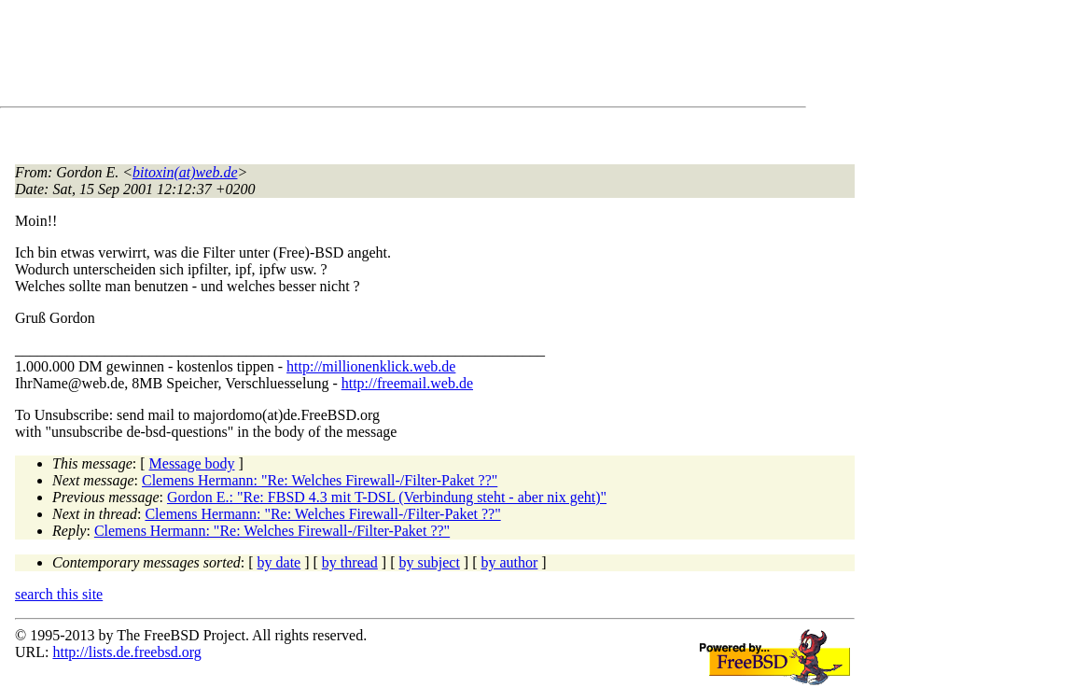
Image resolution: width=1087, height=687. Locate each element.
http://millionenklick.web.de (370, 366)
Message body (192, 463)
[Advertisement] (354, 57)
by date (279, 562)
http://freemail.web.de (407, 383)
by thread (350, 562)
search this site (59, 594)
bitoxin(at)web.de (184, 172)
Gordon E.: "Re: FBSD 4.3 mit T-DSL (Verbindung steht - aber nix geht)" (386, 497)
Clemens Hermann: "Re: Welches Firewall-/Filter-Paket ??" (319, 480)
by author (509, 562)
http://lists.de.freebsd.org (126, 652)
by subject (429, 562)
